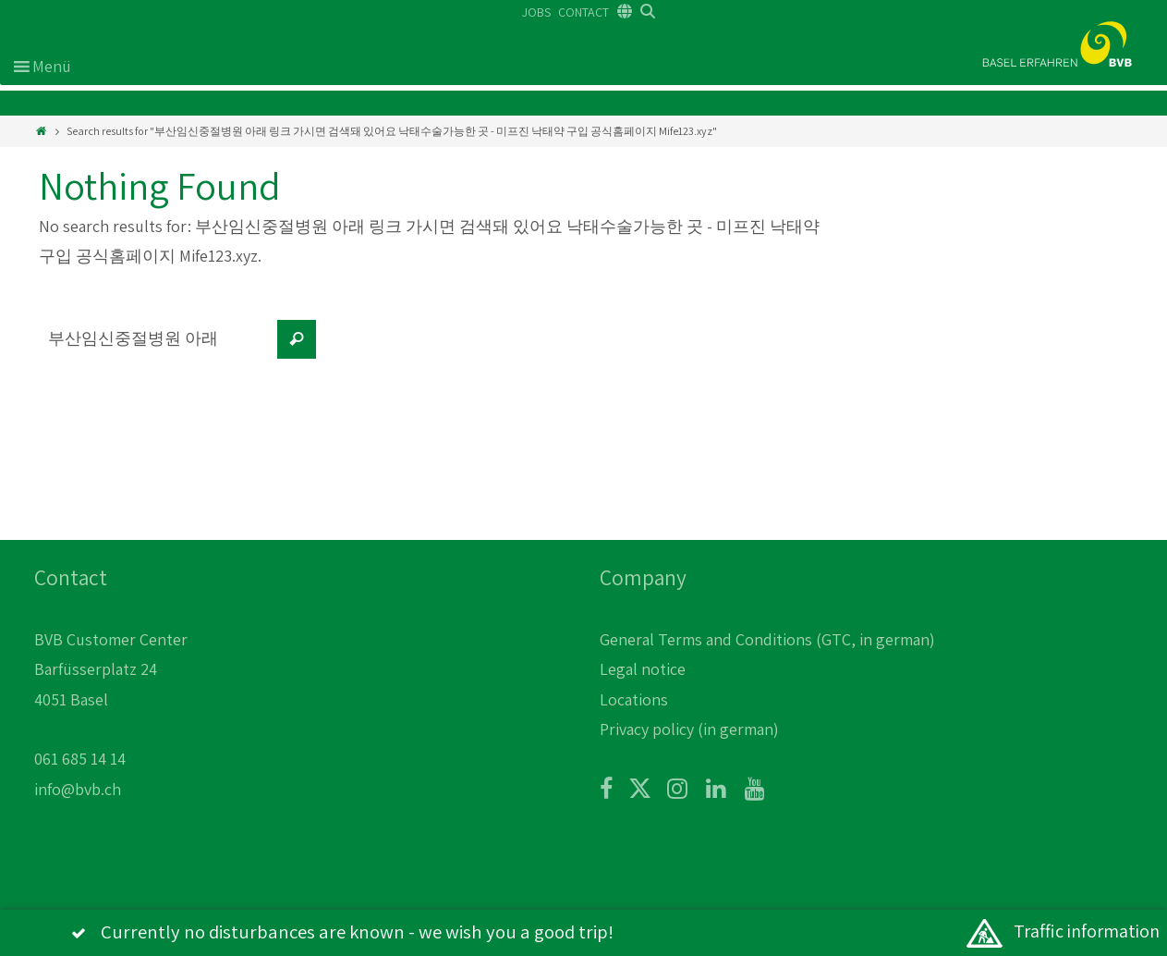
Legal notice (643, 669)
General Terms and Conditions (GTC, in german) (767, 639)
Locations (634, 699)
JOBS (536, 12)
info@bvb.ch (77, 789)
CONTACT (583, 12)
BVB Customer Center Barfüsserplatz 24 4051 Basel (111, 669)
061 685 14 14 (80, 758)
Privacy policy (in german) (689, 729)
